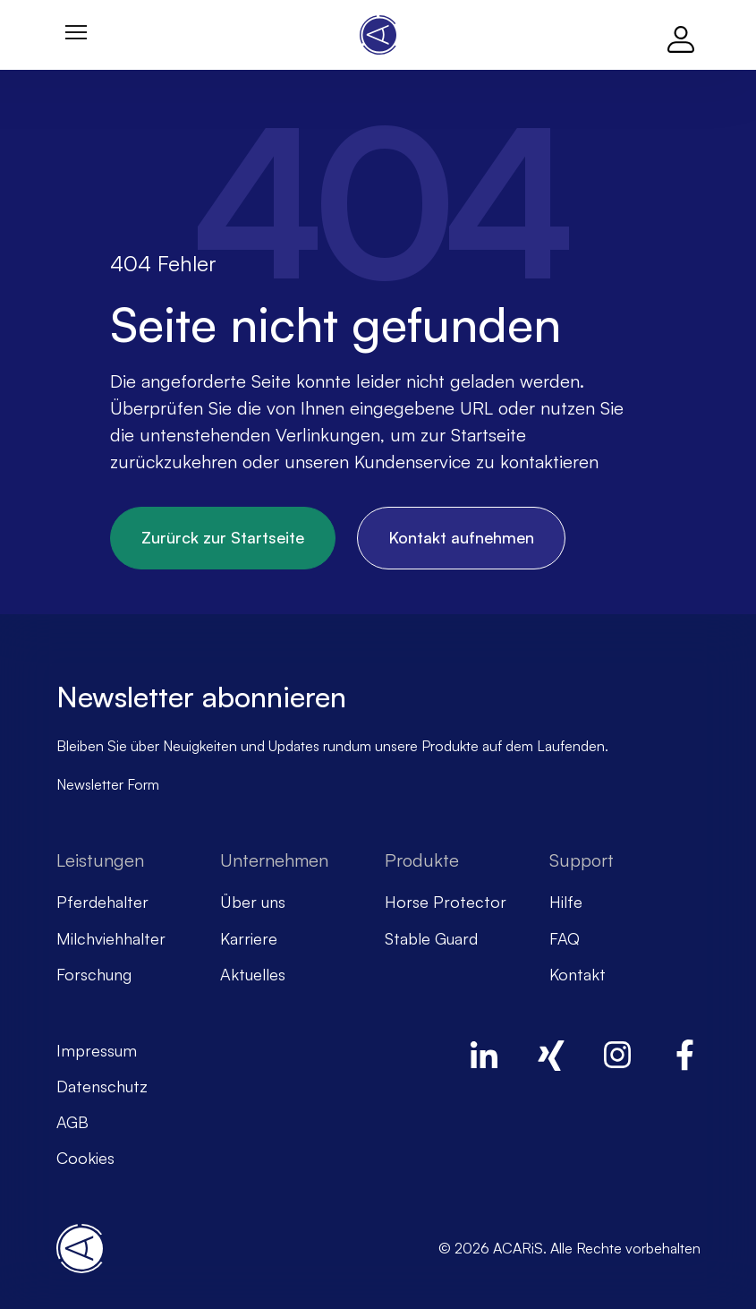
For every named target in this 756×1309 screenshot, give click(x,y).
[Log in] (681, 35)
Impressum (96, 1050)
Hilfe (565, 901)
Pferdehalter (102, 901)
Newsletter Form (107, 784)
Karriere (248, 938)
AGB (72, 1122)
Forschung (94, 974)
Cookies (85, 1158)
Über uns (252, 901)
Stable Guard (431, 938)
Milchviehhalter (111, 938)
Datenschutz (102, 1086)
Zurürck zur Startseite (222, 537)
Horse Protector (445, 901)
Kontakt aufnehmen (461, 537)
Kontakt (577, 974)
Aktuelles (252, 974)
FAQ (564, 938)
